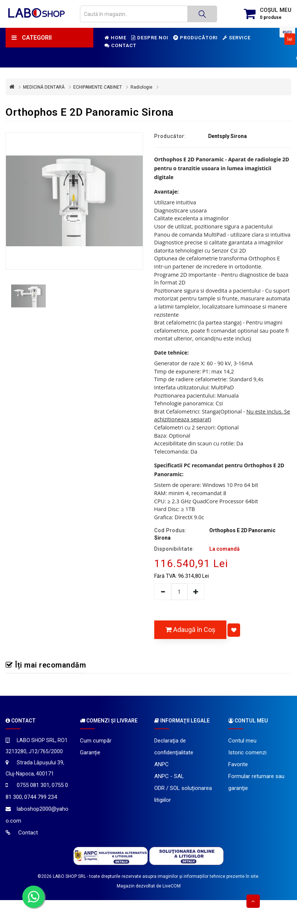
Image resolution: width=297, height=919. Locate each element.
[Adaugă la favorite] (233, 630)
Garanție (90, 752)
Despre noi (149, 37)
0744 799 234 (40, 797)
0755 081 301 (33, 785)
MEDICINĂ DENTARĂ (44, 87)
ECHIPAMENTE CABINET (97, 87)
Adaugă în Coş (190, 629)
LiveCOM (171, 886)
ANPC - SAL (169, 776)
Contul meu (242, 740)
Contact (120, 45)
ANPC (161, 764)
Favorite (238, 764)
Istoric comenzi (247, 752)
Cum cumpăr (96, 740)
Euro (287, 31)
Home (115, 37)
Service (237, 37)
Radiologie (141, 87)
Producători (195, 37)
